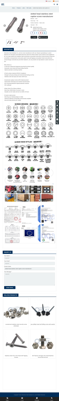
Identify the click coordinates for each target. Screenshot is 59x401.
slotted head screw (37, 27)
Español (56, 1)
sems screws (42, 56)
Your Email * (7, 261)
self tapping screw (34, 58)
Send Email (43, 37)
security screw (48, 56)
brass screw (30, 56)
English (48, 1)
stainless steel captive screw (39, 28)
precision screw (17, 58)
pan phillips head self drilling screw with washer (43, 324)
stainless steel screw (22, 56)
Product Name (7, 266)
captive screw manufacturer (39, 30)
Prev (4, 25)
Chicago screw (10, 59)
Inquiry (34, 37)
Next (27, 25)
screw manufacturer (27, 53)
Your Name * (7, 255)
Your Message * (8, 271)
